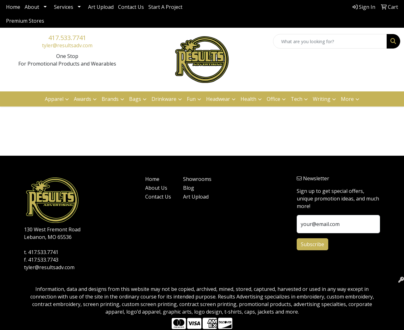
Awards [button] (82, 99)
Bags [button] (135, 99)
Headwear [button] (218, 99)
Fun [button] (191, 99)
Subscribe (312, 244)
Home (13, 6)
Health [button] (248, 99)
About (32, 6)
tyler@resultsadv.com (67, 45)
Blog (188, 187)
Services (63, 6)
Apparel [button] (54, 99)
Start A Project (165, 6)
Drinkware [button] (164, 99)
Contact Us (131, 6)
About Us (156, 187)
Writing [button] (321, 99)
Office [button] (273, 99)
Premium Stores (25, 20)
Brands (110, 99)
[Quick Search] (330, 41)
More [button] (347, 99)
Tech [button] (296, 99)
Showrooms (197, 179)
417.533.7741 (67, 37)
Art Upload (101, 6)
